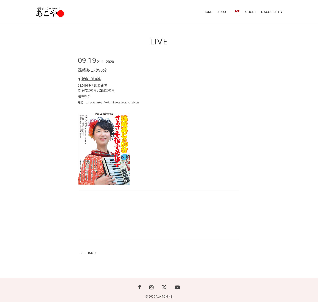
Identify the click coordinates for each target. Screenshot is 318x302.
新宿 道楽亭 (91, 78)
